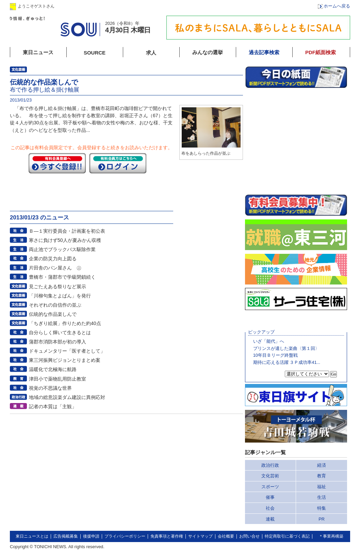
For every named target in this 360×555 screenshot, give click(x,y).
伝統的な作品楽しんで (53, 314)
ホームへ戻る (337, 6)
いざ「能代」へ (268, 341)
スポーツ (270, 486)
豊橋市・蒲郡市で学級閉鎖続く (62, 277)
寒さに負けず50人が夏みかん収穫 (65, 240)
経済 (321, 465)
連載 (270, 519)
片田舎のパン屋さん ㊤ (55, 268)
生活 (321, 497)
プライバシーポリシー (124, 536)
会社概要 (226, 536)
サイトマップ (200, 536)
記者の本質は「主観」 (53, 406)
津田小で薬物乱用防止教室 (57, 379)
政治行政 (270, 465)
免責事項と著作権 (166, 536)
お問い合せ (249, 536)
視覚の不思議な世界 (50, 388)
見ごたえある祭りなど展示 (57, 286)
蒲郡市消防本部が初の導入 (57, 341)
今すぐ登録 (57, 163)
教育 (321, 475)
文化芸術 (270, 475)
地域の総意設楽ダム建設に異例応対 (67, 397)
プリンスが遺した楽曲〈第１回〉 (286, 348)
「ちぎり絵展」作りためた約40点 (65, 323)
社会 (270, 508)
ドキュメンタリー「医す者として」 (67, 351)
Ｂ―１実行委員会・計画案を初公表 (67, 231)
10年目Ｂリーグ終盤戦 (275, 355)
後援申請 (91, 536)
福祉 (321, 486)
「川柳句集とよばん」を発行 (60, 295)
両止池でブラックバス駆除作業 (62, 249)
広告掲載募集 (65, 536)
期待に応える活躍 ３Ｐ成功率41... (286, 362)
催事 (270, 497)
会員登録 (122, 6)
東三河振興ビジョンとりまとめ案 (64, 360)
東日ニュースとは (32, 536)
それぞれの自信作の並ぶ (55, 305)
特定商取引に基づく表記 (287, 536)
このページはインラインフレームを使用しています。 (296, 141)
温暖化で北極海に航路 (53, 369)
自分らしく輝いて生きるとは (60, 332)
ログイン (79, 6)
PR (321, 519)
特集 (321, 508)
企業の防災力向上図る (53, 258)
